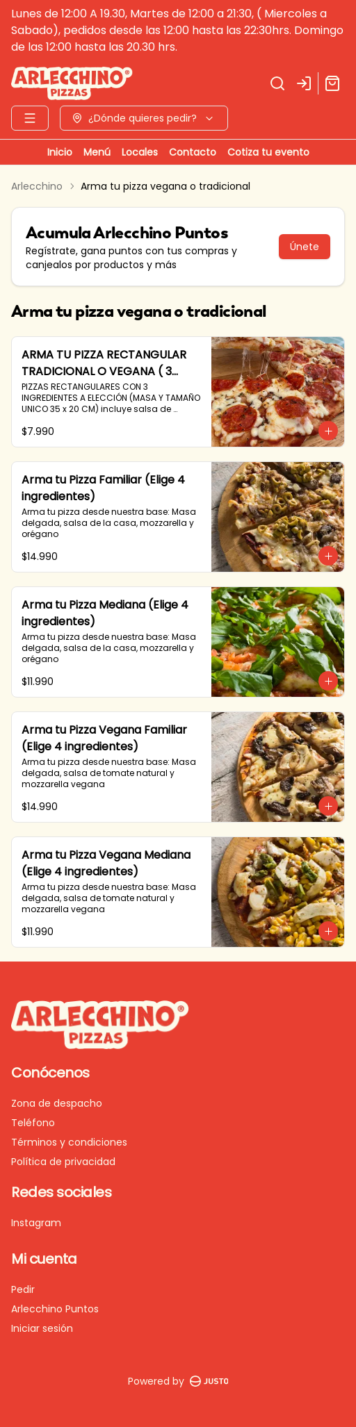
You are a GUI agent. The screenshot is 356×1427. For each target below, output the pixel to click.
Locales (140, 152)
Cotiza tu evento (268, 152)
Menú (97, 152)
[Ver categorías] (30, 118)
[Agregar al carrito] (328, 430)
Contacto (192, 152)
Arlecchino (37, 186)
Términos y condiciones (69, 1142)
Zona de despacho (56, 1103)
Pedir (23, 1289)
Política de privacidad (63, 1162)
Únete (304, 247)
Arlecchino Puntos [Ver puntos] (55, 1309)
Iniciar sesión (42, 1328)
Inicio (59, 152)
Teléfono (33, 1123)
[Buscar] (277, 83)
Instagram (36, 1223)
